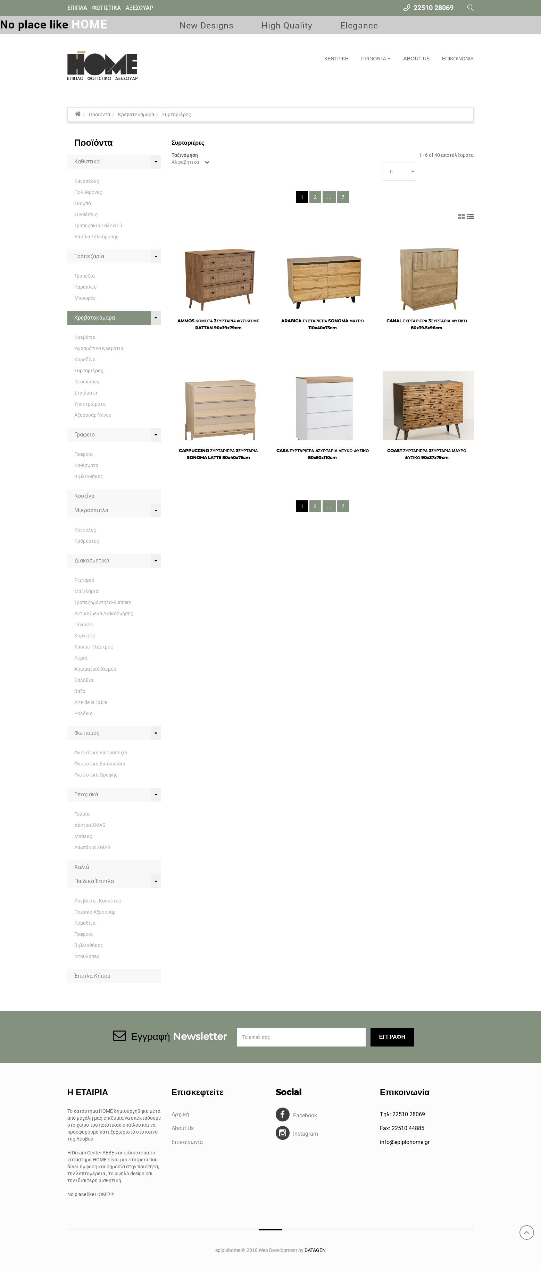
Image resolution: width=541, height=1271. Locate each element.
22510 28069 (433, 7)
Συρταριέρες (176, 114)
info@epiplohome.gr (405, 1142)
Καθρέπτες (86, 541)
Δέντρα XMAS (89, 825)
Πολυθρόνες (88, 192)
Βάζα (79, 691)
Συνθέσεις (86, 214)
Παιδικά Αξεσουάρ (95, 912)
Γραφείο (84, 434)
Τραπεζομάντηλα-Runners (102, 602)
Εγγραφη (392, 1037)
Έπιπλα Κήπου (92, 976)
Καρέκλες (85, 287)
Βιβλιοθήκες (88, 476)
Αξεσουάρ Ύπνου (92, 415)
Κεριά (81, 658)
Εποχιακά (86, 794)
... (329, 197)
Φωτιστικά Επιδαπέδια (99, 763)
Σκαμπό (82, 203)
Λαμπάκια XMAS (92, 847)
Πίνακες (83, 624)
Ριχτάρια (84, 580)
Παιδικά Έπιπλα (94, 881)
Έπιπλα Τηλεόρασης (96, 236)
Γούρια (82, 814)
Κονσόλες (85, 530)
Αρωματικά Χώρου (95, 669)
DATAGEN (315, 1250)
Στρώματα (85, 393)
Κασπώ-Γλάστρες (93, 647)
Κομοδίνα (84, 359)
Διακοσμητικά (91, 560)
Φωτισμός (87, 733)
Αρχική (180, 1114)
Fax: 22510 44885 (402, 1128)
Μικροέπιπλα (91, 510)
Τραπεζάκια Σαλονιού (98, 225)
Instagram (305, 1133)
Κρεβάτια (84, 337)
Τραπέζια (84, 276)
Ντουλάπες (87, 381)
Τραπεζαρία (89, 256)
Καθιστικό (87, 161)
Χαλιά (81, 867)
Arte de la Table (90, 702)
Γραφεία (83, 454)
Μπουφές (85, 298)
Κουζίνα (84, 496)
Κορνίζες (84, 635)
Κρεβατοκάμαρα (136, 114)
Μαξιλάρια (86, 591)
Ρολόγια (83, 713)
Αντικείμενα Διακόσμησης (103, 613)
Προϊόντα (99, 114)
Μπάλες (83, 836)
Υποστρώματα (90, 404)
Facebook (305, 1115)
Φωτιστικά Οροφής (96, 775)
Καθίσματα (86, 465)
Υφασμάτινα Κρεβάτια (98, 348)
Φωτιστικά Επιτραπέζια (100, 752)
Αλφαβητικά (185, 162)
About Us (183, 1128)
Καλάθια (83, 680)
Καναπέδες (86, 181)
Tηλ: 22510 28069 (402, 1114)
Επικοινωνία (187, 1142)
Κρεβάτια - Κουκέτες (97, 901)
